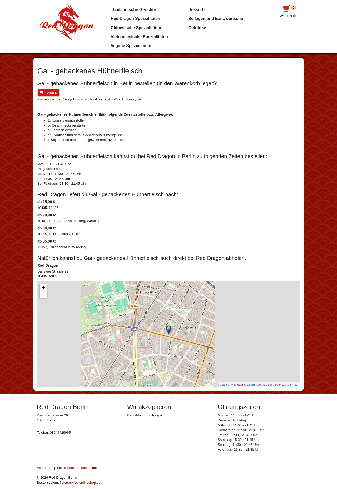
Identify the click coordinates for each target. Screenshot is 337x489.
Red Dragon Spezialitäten (135, 18)
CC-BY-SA (291, 384)
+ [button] (43, 287)
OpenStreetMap (257, 384)
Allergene (44, 468)
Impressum (65, 468)
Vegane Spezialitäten (131, 45)
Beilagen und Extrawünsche (215, 18)
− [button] (43, 294)
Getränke (197, 28)
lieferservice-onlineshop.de (80, 483)
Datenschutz (89, 468)
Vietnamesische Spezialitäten (139, 36)
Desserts (197, 9)
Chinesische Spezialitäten (136, 28)
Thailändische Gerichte (133, 9)
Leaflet (224, 384)
